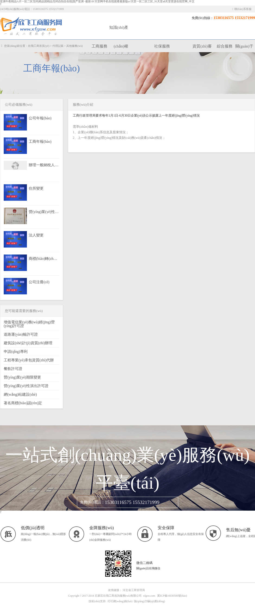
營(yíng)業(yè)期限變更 (22, 377)
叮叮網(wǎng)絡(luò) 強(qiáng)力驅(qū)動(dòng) (135, 601)
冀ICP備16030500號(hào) (172, 595)
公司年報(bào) (40, 118)
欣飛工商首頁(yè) (38, 46)
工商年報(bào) (40, 141)
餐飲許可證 (13, 369)
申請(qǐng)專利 (16, 351)
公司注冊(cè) (39, 282)
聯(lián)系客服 (242, 9)
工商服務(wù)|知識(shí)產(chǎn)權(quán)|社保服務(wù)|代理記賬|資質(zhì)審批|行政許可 (31, 26)
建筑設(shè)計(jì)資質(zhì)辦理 (28, 343)
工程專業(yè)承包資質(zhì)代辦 (29, 360)
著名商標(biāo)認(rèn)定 (23, 403)
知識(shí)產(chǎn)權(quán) (118, 46)
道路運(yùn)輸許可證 (21, 334)
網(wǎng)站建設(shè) (20, 394)
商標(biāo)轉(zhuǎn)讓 (44, 259)
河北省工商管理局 (134, 590)
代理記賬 (58, 46)
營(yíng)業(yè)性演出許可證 (44, 212)
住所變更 (36, 188)
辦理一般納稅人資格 (44, 165)
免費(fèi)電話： (92, 502)
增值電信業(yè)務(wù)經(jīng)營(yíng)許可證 (29, 324)
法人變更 (36, 235)
